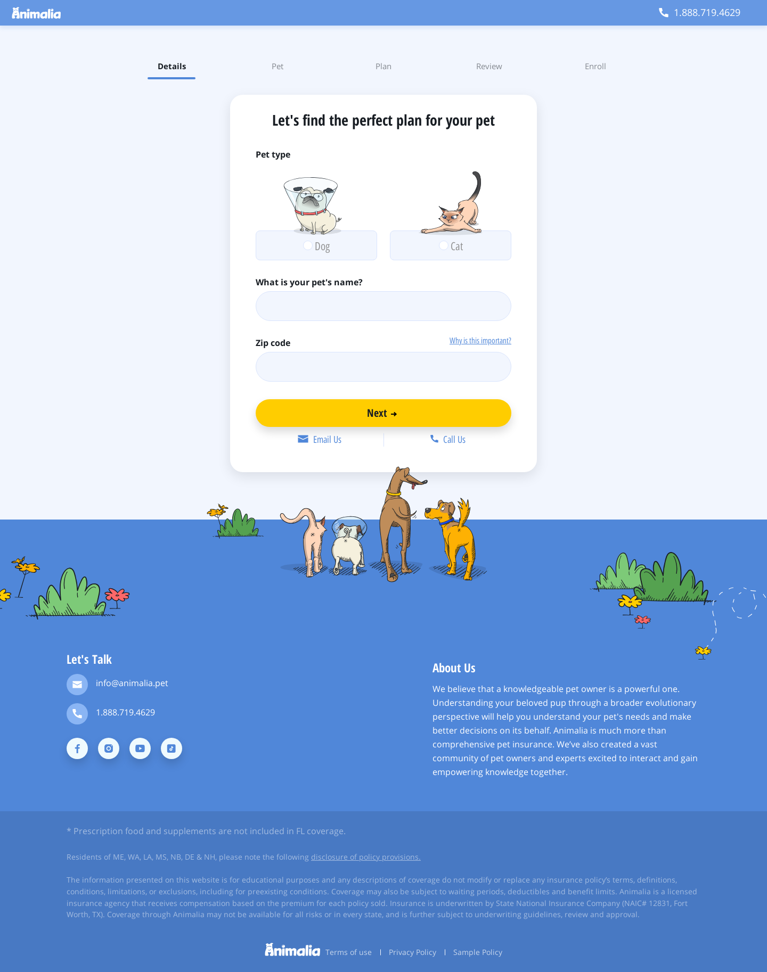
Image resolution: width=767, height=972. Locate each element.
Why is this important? (480, 340)
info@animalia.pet (132, 683)
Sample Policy (477, 952)
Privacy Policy (412, 952)
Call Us (448, 440)
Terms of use (348, 952)
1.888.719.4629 (125, 712)
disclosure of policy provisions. (366, 857)
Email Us (319, 440)
